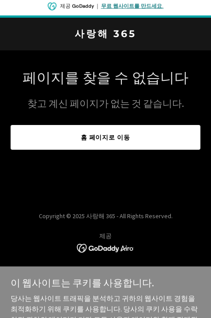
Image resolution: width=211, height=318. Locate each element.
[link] (105, 34)
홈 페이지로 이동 (106, 137)
